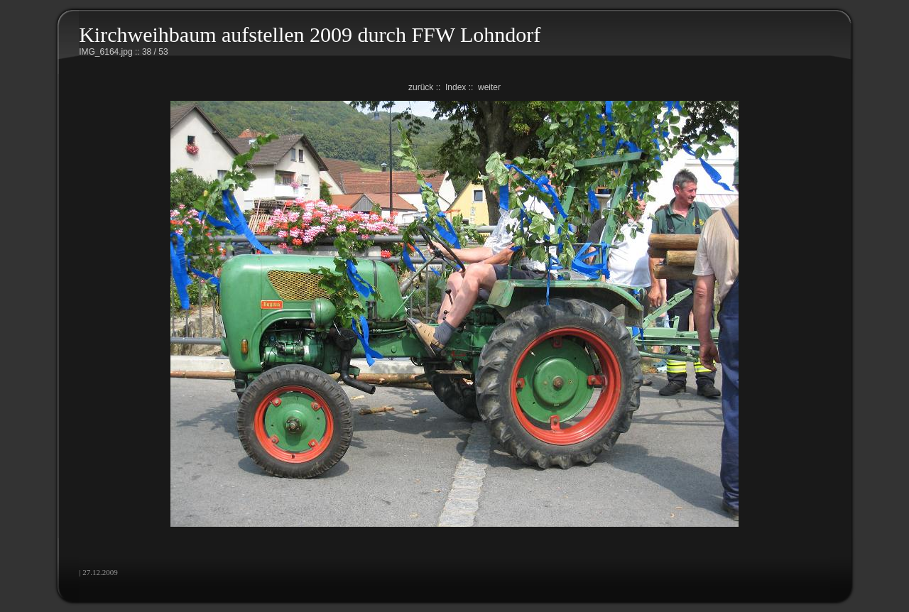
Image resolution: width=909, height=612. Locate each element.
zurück (420, 87)
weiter (489, 87)
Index (455, 87)
